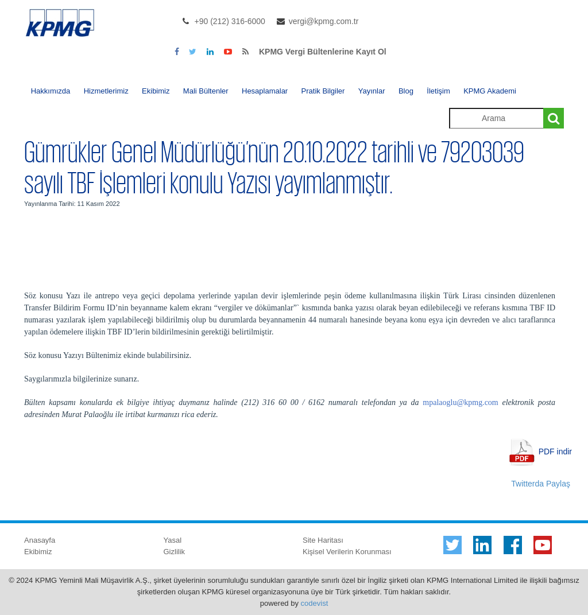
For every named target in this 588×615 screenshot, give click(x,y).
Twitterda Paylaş (540, 483)
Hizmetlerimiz (106, 91)
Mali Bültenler (206, 91)
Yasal (173, 540)
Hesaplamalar (265, 91)
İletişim (438, 91)
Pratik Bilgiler (323, 91)
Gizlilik (174, 551)
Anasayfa (39, 540)
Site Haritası (323, 540)
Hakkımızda (51, 91)
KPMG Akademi (489, 91)
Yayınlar (371, 91)
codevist (314, 603)
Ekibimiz (155, 91)
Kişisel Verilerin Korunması (347, 551)
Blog (406, 91)
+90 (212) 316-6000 (230, 21)
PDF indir (555, 451)
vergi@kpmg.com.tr (324, 21)
